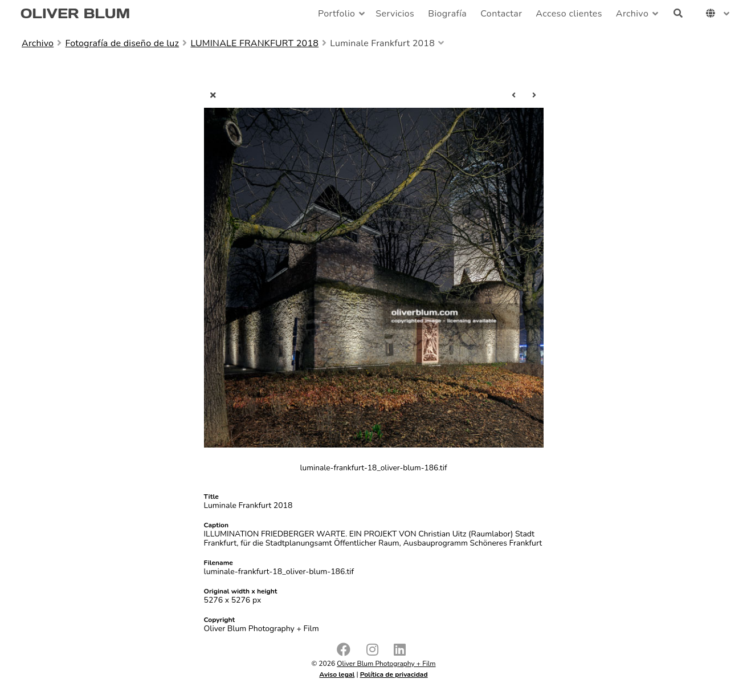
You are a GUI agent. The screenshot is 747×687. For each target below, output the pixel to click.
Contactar (501, 13)
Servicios (394, 13)
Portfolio (336, 13)
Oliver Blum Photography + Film (386, 663)
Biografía (447, 13)
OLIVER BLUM (75, 13)
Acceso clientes (569, 13)
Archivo (632, 13)
